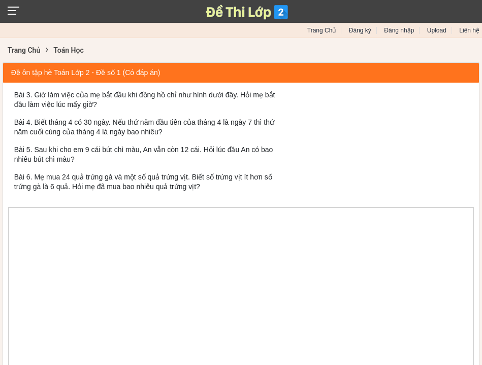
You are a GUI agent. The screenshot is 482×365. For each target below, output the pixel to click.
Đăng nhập (399, 30)
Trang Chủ (321, 30)
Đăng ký (360, 30)
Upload (436, 30)
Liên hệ (469, 30)
